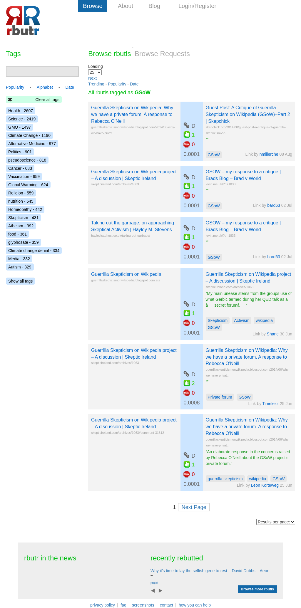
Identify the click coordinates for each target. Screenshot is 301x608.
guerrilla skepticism (225, 478)
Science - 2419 (22, 119)
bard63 (273, 205)
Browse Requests (162, 54)
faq (123, 605)
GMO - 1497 (19, 127)
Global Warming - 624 (28, 184)
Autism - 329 (19, 267)
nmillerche (269, 154)
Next (92, 78)
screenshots (143, 605)
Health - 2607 (20, 110)
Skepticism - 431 (23, 217)
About (125, 6)
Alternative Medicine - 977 (32, 143)
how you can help (195, 605)
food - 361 (17, 234)
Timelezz (270, 403)
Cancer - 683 (20, 168)
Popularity (117, 84)
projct (154, 583)
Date (134, 84)
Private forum (220, 397)
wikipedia (264, 320)
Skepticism (218, 320)
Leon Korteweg (265, 485)
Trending (96, 84)
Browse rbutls (109, 54)
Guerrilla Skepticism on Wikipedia (126, 274)
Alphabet (45, 87)
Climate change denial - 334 (33, 250)
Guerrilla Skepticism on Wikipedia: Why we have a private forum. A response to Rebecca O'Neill (132, 114)
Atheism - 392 (21, 226)
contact (166, 605)
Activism (241, 320)
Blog (154, 6)
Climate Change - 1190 (29, 135)
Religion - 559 (21, 193)
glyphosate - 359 (23, 242)
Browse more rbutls (257, 589)
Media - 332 (19, 258)
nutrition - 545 (21, 201)
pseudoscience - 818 (27, 160)
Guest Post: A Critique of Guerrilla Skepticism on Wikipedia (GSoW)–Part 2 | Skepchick (248, 114)
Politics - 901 (20, 152)
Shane (273, 334)
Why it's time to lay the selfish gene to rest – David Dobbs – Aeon (209, 570)
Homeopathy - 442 (25, 209)
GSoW (214, 154)
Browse (93, 6)
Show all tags (20, 281)
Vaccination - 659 (24, 176)
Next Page (193, 507)
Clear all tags (47, 99)
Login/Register (197, 6)
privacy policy (102, 605)
